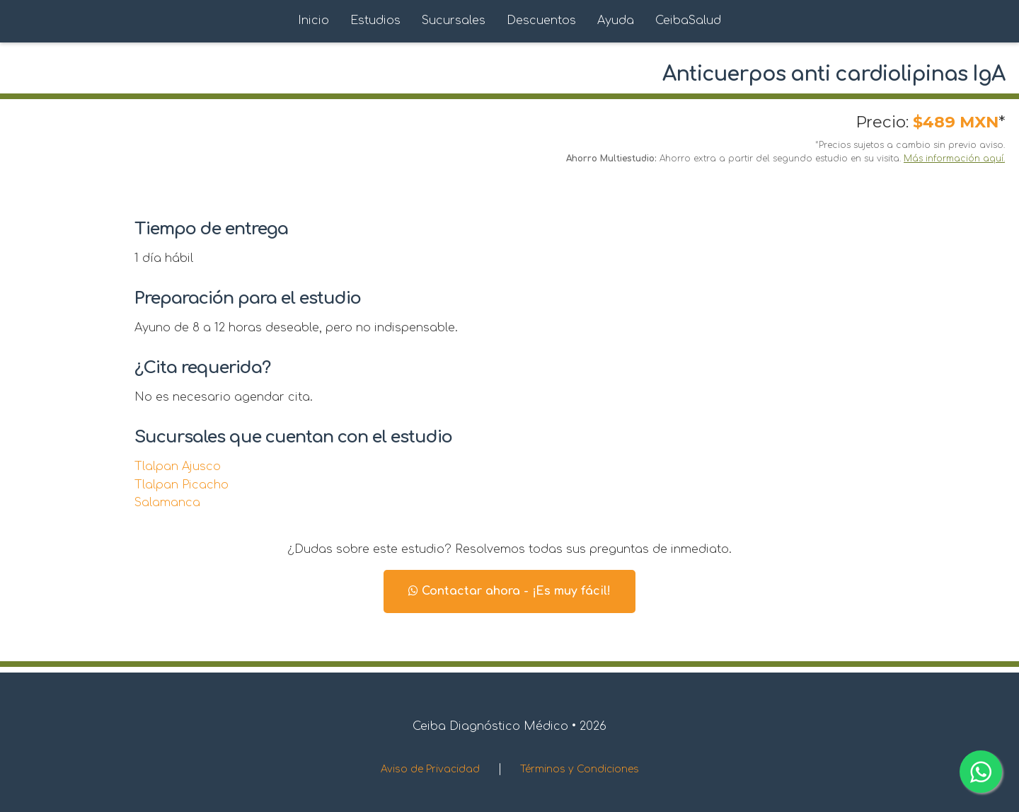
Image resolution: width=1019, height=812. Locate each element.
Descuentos (541, 20)
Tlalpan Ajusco (177, 466)
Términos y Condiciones (579, 769)
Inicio (313, 20)
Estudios (375, 20)
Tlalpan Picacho (181, 485)
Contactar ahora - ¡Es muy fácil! (509, 591)
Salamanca (167, 502)
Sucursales (453, 20)
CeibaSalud (688, 20)
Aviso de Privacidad (430, 769)
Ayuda (615, 20)
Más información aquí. (954, 159)
